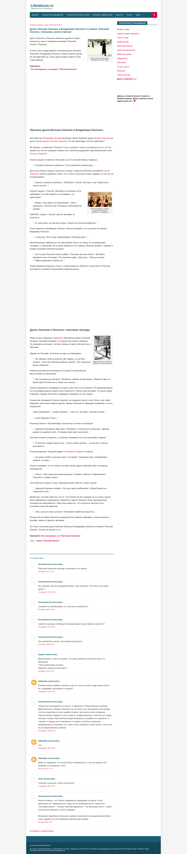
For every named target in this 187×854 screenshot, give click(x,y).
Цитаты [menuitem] (119, 15)
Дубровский (122, 42)
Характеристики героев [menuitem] (78, 15)
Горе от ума (122, 37)
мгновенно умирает (74, 451)
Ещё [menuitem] (138, 15)
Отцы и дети (123, 66)
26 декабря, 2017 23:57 (46, 627)
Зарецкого (58, 338)
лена (40, 779)
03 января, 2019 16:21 (46, 671)
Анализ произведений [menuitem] (52, 15)
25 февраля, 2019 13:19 (46, 731)
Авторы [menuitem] (35, 15)
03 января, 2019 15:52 (46, 644)
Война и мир (123, 29)
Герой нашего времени (128, 33)
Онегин (66, 147)
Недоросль (122, 58)
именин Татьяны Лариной (54, 141)
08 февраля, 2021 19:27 (46, 748)
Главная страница (36, 25)
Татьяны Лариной (38, 153)
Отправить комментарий (41, 831)
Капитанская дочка (126, 50)
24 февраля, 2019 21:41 (46, 691)
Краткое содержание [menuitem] (103, 15)
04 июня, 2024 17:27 (45, 822)
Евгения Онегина (102, 138)
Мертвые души (124, 54)
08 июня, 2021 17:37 (45, 769)
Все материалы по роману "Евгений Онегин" (54, 69)
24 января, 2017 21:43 (46, 571)
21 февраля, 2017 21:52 (46, 592)
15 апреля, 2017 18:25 (46, 609)
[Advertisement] (72, 99)
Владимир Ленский (52, 138)
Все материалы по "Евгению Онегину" (61, 536)
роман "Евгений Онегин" (53, 25)
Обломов (121, 62)
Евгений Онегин (124, 46)
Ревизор (121, 71)
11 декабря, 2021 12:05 (46, 786)
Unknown (42, 681)
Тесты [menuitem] (129, 15)
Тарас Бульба (123, 75)
